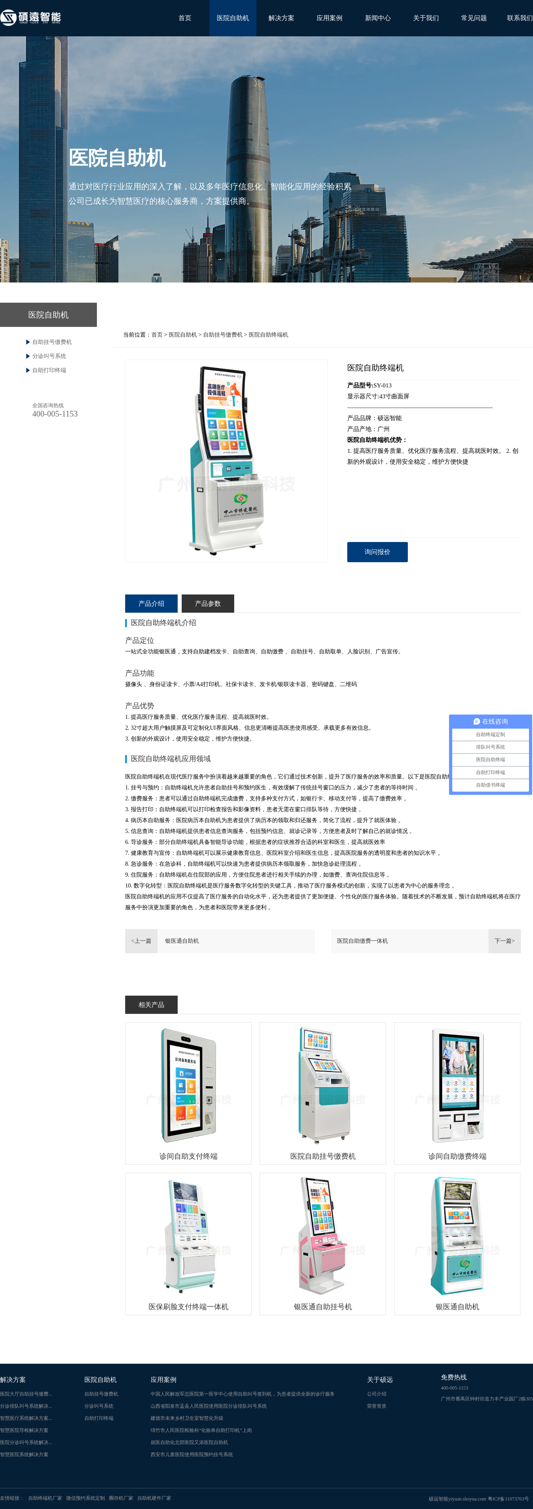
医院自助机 (233, 18)
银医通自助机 (182, 941)
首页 (184, 18)
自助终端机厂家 (45, 1498)
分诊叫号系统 (49, 356)
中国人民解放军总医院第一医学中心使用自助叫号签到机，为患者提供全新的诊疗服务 (243, 1394)
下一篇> (505, 941)
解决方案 (281, 18)
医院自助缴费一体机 (362, 941)
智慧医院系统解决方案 (24, 1454)
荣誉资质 (376, 1406)
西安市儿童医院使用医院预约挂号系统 (192, 1454)
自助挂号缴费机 (52, 342)
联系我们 (520, 18)
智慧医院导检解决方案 (24, 1430)
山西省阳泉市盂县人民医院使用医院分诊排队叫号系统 (209, 1406)
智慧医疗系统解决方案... (26, 1418)
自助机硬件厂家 (154, 1498)
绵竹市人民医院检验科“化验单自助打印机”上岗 (201, 1430)
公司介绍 (376, 1394)
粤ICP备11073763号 (508, 1499)
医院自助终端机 (268, 335)
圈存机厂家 (121, 1498)
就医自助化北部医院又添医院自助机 (189, 1442)
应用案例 (329, 18)
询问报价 (377, 551)
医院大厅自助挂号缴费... (26, 1394)
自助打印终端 (49, 370)
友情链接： (12, 1498)
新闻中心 (378, 18)
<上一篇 (141, 941)
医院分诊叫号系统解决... (26, 1442)
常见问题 (474, 18)
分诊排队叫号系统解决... (26, 1406)
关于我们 (426, 18)
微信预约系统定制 (85, 1498)
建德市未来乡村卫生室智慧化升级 (187, 1418)
